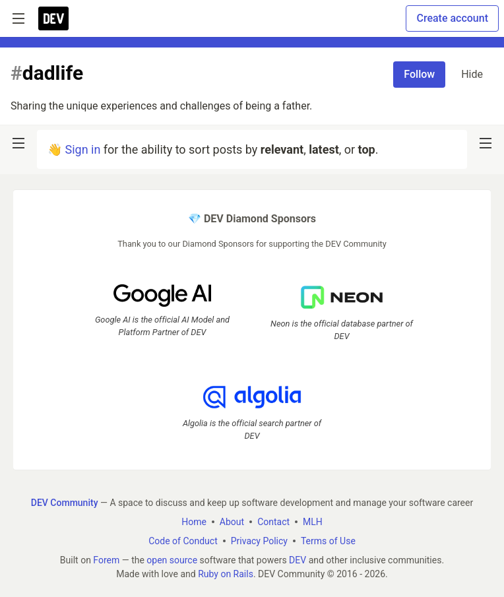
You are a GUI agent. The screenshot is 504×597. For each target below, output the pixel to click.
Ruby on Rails (225, 574)
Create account (452, 18)
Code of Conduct (183, 541)
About (232, 522)
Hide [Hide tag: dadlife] (472, 74)
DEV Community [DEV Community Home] (64, 502)
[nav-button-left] (18, 143)
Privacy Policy (259, 541)
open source (171, 560)
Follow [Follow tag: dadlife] (419, 74)
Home (193, 522)
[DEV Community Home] (53, 18)
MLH (313, 522)
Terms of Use (328, 541)
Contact (273, 522)
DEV (297, 560)
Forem (106, 560)
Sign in (82, 149)
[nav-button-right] (485, 143)
